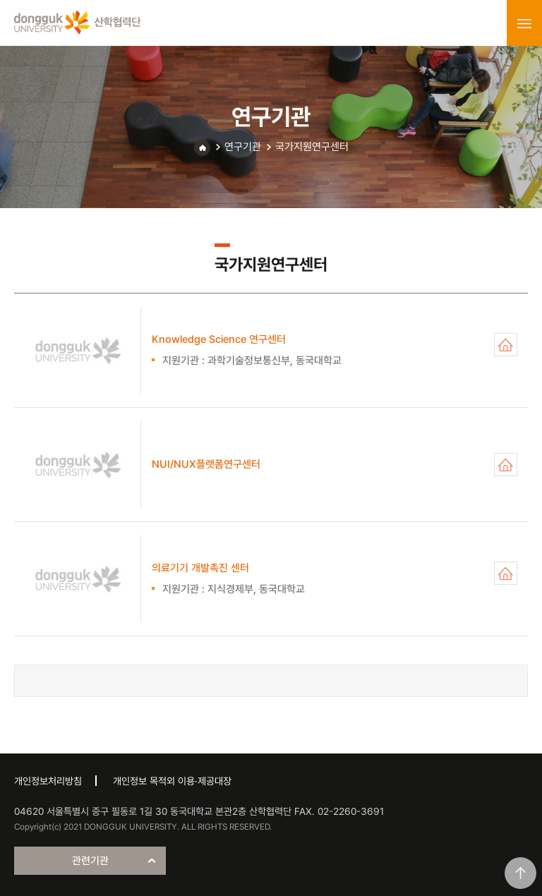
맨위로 (520, 873)
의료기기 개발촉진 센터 (505, 573)
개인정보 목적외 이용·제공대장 (172, 781)
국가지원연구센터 (312, 146)
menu (524, 23)
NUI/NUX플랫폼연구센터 (505, 464)
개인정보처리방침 (48, 781)
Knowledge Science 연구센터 (505, 344)
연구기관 (242, 146)
